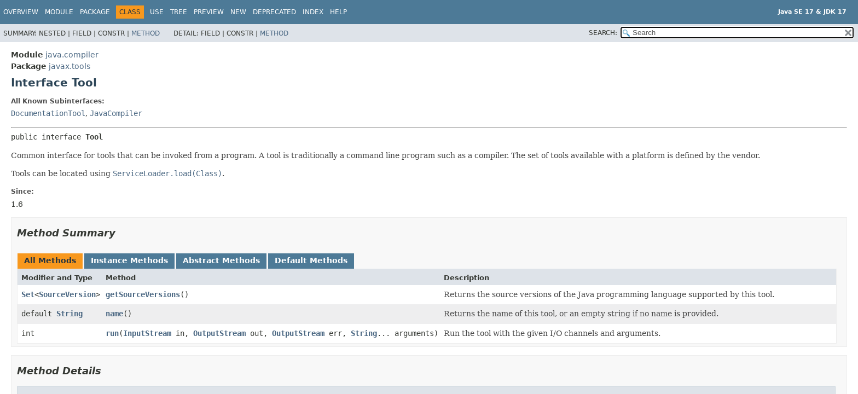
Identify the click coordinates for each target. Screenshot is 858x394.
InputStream (147, 333)
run (112, 333)
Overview (20, 12)
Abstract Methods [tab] (221, 260)
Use (157, 12)
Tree (178, 12)
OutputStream (219, 333)
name (114, 313)
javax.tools (69, 66)
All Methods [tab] (50, 260)
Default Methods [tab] (311, 260)
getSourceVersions (143, 294)
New (238, 12)
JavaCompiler (116, 113)
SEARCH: (603, 33)
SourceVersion (67, 294)
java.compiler (71, 54)
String (69, 313)
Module (59, 12)
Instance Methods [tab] (129, 260)
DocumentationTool (48, 113)
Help (338, 12)
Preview (209, 12)
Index (313, 12)
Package (95, 12)
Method (145, 33)
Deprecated (274, 12)
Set (27, 294)
